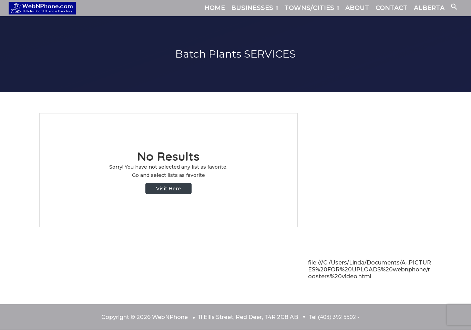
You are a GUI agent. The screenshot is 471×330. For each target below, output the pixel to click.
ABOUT (357, 8)
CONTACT (392, 8)
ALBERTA (429, 8)
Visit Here (168, 189)
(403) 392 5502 (337, 316)
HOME (214, 8)
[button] (454, 8)
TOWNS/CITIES (309, 8)
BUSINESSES (252, 8)
